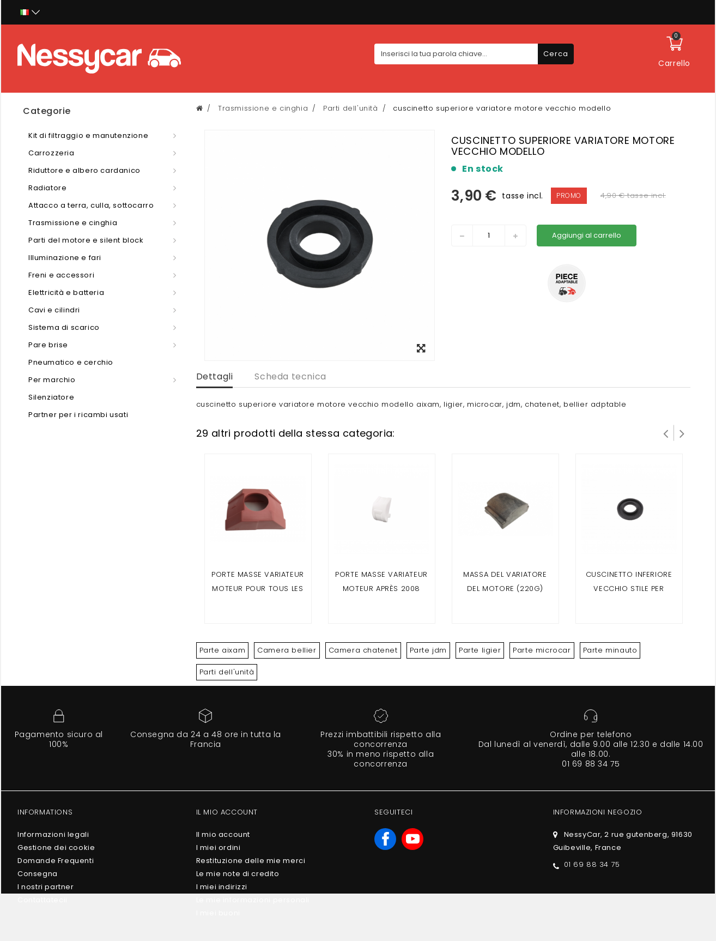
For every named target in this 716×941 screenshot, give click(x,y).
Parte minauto (610, 650)
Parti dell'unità (226, 672)
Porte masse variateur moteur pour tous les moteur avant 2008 (257, 588)
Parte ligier (480, 650)
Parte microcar (542, 650)
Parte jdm (428, 650)
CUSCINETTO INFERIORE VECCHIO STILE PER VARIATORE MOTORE (629, 588)
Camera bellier (286, 650)
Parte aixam (222, 650)
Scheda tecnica (290, 376)
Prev (666, 433)
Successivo (682, 433)
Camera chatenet (363, 650)
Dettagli (214, 376)
